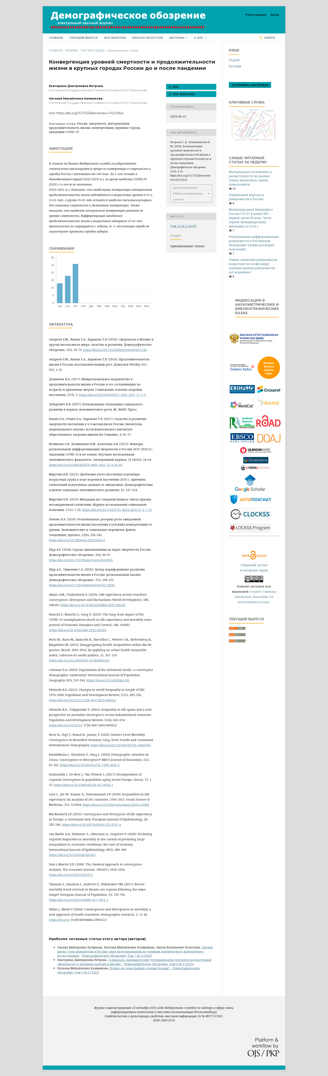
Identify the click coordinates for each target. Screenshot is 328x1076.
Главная (56, 37)
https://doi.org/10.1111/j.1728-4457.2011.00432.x (82, 700)
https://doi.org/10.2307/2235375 (71, 875)
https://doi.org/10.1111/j (65, 725)
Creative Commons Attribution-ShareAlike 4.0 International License (256, 597)
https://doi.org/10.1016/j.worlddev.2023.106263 (93, 605)
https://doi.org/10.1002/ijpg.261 (107, 680)
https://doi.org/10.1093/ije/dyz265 (72, 855)
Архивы (71, 50)
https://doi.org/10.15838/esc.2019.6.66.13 (77, 540)
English (234, 60)
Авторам (177, 37)
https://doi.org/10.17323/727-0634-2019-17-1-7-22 (117, 510)
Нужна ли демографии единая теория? (140, 968)
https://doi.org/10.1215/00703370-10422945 (120, 745)
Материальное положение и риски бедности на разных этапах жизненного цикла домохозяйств (250, 178)
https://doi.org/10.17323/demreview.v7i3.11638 (81, 585)
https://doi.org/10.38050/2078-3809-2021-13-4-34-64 (85, 465)
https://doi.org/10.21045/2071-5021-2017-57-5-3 (112, 395)
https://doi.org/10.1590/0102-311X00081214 (79, 660)
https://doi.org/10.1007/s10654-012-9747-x (91, 825)
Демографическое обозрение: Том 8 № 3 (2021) (158, 964)
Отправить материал (250, 85)
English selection (147, 37)
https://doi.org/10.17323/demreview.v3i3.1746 (115, 350)
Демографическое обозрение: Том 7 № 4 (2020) (116, 956)
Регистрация (256, 14)
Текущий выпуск (83, 37)
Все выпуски (115, 37)
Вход (275, 14)
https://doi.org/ (59, 920)
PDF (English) (183, 94)
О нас (199, 37)
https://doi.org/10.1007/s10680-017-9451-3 (78, 900)
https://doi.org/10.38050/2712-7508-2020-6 (89, 765)
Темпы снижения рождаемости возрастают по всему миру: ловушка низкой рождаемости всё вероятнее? (253, 266)
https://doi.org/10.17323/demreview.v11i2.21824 (89, 113)
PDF (175, 86)
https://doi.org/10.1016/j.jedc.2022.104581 (77, 630)
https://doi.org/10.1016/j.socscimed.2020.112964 (115, 805)
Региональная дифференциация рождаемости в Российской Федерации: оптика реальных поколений (254, 243)
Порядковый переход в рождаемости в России (246, 197)
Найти (269, 37)
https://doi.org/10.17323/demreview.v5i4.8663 (81, 560)
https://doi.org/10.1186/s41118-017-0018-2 (83, 785)
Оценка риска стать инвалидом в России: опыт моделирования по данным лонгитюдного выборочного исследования (135, 951)
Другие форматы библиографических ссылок (187, 193)
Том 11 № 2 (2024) (92, 50)
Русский (235, 66)
